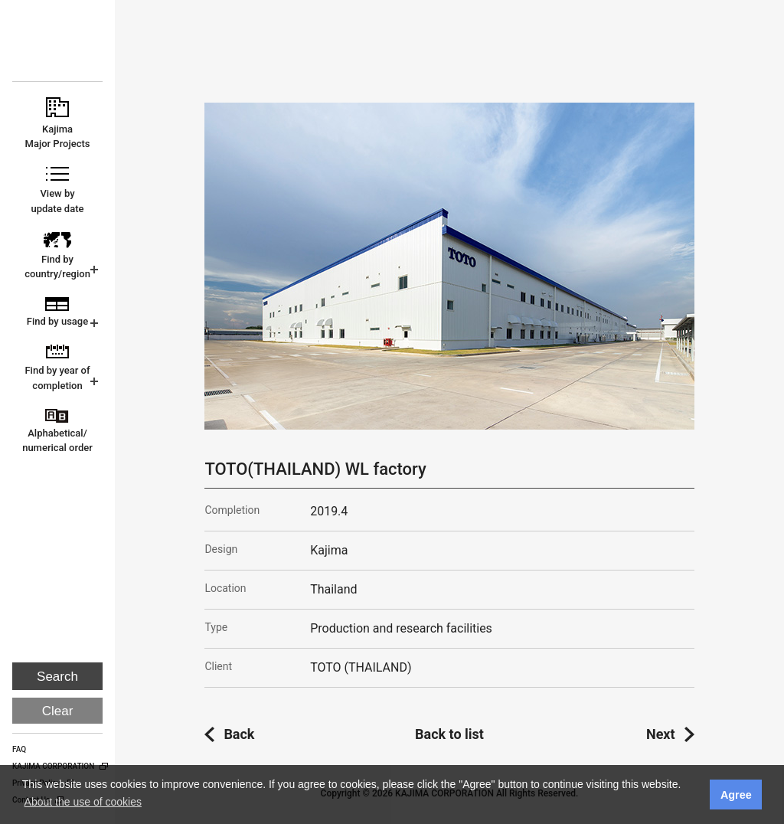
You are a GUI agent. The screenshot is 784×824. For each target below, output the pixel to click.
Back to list (449, 734)
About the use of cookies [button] (83, 802)
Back (239, 734)
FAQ (19, 749)
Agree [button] (736, 795)
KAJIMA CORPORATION (58, 47)
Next (660, 734)
